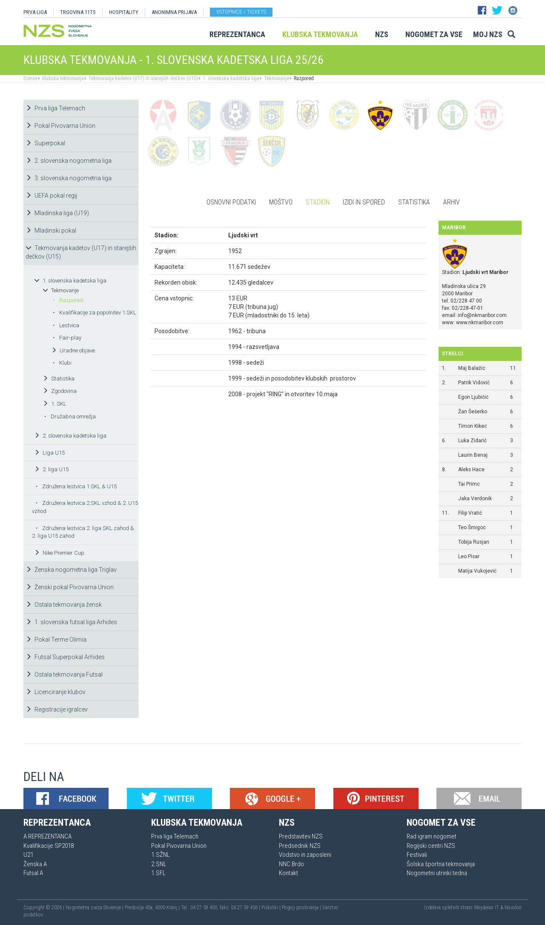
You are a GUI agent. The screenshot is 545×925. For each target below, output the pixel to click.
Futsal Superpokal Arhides (65, 657)
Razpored (303, 78)
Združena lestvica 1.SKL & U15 (76, 486)
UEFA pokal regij (51, 195)
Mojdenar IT (486, 908)
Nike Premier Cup (59, 553)
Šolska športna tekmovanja (441, 864)
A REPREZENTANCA (47, 836)
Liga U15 (49, 453)
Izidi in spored (364, 202)
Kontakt (288, 873)
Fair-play (66, 337)
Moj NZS (487, 34)
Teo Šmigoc (472, 527)
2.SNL (158, 864)
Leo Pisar (468, 556)
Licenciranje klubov (56, 692)
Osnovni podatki (231, 202)
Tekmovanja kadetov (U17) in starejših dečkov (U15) (142, 78)
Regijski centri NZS (431, 846)
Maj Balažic (471, 368)
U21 (28, 855)
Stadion (318, 202)
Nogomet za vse (433, 34)
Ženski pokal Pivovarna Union (70, 587)
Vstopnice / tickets (241, 12)
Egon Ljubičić (473, 397)
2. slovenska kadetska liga (70, 435)
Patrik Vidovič (474, 383)
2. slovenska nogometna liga (69, 160)
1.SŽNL (160, 855)
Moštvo (281, 202)
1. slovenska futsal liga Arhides (71, 622)
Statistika (59, 378)
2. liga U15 (51, 469)
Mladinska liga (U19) (57, 213)
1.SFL (158, 873)
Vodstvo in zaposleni (305, 855)
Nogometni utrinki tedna (437, 873)
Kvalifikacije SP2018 (48, 846)
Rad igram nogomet (431, 836)
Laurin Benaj (473, 455)
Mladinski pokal (51, 230)
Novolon (513, 908)
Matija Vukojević (477, 571)
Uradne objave (73, 350)
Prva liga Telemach (55, 108)
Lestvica (65, 325)
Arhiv (451, 202)
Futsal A (33, 873)
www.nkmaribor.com (479, 323)
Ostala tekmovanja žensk (64, 604)
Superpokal (45, 143)
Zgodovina (60, 391)
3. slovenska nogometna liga (69, 178)
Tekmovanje (276, 78)
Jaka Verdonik (475, 498)
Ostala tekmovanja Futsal (64, 674)
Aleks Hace (471, 470)
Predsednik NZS (300, 846)
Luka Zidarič (472, 441)
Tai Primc (469, 484)
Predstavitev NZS (301, 836)
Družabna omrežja (70, 416)
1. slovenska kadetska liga (230, 78)
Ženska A (35, 864)
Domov (30, 78)
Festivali (417, 855)
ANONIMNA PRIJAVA (174, 12)
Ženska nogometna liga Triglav (71, 569)
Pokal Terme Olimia (56, 639)
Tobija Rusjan (473, 542)
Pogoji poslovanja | (302, 908)
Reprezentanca (237, 34)
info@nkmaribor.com (482, 315)
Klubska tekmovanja (320, 34)
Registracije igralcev (57, 709)
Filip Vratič (470, 513)
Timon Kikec (472, 426)
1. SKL (54, 404)
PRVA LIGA (35, 12)
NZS (381, 34)
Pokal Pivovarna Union (60, 125)
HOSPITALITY (123, 12)
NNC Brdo (291, 864)
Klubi (62, 363)
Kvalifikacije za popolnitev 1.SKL (94, 312)
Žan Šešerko (472, 412)
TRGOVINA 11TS (78, 12)
